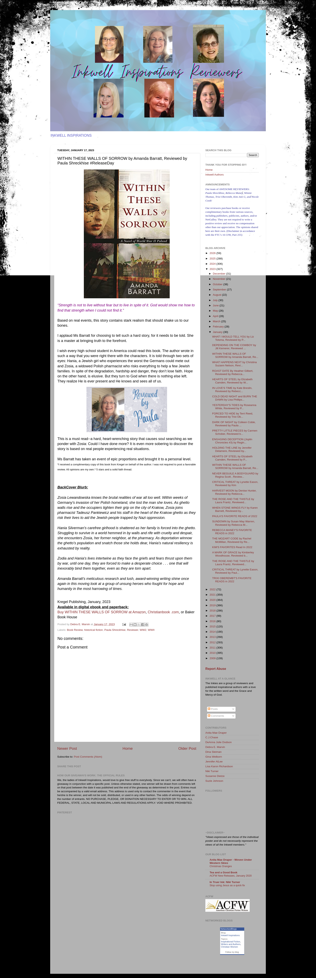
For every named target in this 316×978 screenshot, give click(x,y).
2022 (213, 589)
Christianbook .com (163, 612)
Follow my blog (232, 952)
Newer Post (67, 748)
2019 (213, 605)
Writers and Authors (230, 944)
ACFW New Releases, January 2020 (231, 875)
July (215, 300)
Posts (213, 709)
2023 (213, 269)
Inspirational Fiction (230, 941)
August (217, 294)
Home (128, 748)
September (220, 289)
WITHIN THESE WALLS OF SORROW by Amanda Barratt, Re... (235, 355)
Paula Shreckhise (115, 629)
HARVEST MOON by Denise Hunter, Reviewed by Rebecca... (234, 492)
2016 (213, 621)
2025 (213, 258)
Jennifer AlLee (214, 761)
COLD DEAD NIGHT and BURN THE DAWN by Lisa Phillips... (234, 398)
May (216, 310)
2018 (213, 610)
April (216, 316)
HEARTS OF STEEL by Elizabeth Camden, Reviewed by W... (232, 381)
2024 (213, 263)
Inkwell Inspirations (230, 935)
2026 (213, 253)
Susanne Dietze (215, 776)
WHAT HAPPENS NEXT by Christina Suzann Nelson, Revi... (234, 364)
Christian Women (229, 947)
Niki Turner (211, 771)
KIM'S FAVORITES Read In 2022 (232, 547)
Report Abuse (215, 668)
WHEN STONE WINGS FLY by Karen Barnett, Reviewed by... (235, 509)
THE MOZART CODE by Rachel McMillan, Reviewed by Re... (231, 540)
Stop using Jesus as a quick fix (227, 885)
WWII (151, 629)
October (218, 284)
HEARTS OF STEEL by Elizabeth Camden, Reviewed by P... (232, 458)
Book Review (75, 629)
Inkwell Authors (214, 174)
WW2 (143, 629)
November (219, 278)
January (218, 332)
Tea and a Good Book (223, 872)
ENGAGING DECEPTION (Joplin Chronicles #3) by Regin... (232, 441)
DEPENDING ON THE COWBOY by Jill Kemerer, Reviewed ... (234, 347)
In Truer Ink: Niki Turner (225, 882)
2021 (213, 594)
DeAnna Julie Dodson (218, 742)
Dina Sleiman (213, 751)
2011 (213, 647)
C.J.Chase (211, 737)
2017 (213, 615)
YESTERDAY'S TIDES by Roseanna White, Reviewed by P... (234, 407)
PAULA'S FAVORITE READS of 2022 (234, 516)
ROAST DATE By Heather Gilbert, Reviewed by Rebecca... (232, 372)
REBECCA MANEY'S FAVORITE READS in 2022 (232, 532)
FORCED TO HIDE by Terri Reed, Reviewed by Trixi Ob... (232, 415)
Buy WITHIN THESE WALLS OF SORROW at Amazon (101, 612)
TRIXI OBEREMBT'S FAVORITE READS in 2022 (232, 580)
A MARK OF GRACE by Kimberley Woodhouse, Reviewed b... (233, 554)
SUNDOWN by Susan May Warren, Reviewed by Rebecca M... (233, 523)
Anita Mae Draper (216, 732)
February (219, 326)
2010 (213, 652)
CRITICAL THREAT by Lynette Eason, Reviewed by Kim (235, 483)
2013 (213, 636)
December (219, 273)
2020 (213, 599)
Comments (216, 715)
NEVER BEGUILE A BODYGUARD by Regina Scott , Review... (235, 475)
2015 (213, 626)
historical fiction (93, 629)
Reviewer (132, 629)
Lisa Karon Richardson (219, 766)
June (216, 305)
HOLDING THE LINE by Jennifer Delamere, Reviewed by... (232, 449)
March (217, 321)
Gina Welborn (213, 756)
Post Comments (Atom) (88, 756)
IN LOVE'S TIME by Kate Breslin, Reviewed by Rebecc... (232, 389)
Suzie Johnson (214, 780)
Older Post (187, 748)
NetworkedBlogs (229, 929)
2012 (213, 642)
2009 (213, 658)
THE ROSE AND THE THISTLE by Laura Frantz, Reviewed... (233, 501)
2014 (213, 631)
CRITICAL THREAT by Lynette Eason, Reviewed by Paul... (235, 571)
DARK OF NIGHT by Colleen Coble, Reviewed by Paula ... (234, 424)
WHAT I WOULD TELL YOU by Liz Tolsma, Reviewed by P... (233, 338)
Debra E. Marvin (215, 747)
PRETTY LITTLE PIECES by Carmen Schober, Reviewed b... (234, 432)
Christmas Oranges (221, 866)
